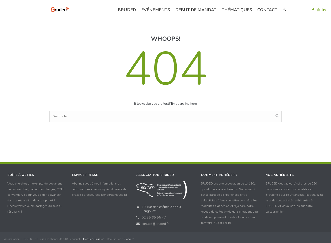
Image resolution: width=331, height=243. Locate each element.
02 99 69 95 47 (154, 217)
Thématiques (237, 10)
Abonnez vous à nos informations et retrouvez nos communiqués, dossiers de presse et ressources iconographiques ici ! (100, 189)
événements (155, 10)
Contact (267, 10)
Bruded (127, 10)
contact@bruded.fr (155, 224)
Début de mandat (195, 10)
